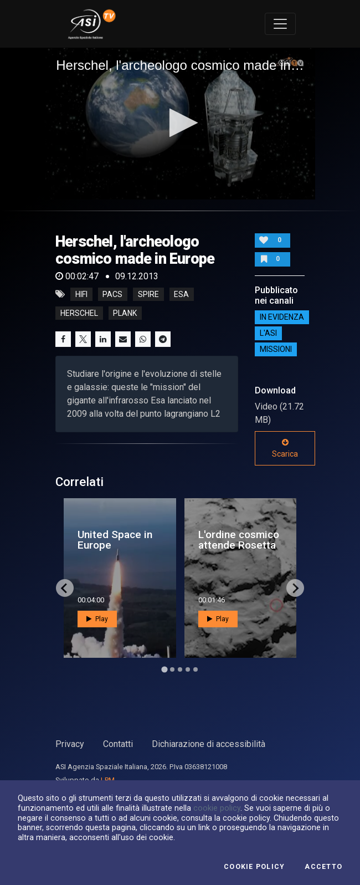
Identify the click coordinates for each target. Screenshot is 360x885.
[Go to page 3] (180, 669)
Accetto (323, 866)
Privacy (69, 744)
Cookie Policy (254, 866)
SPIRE (148, 294)
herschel (79, 313)
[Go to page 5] (195, 669)
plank (125, 313)
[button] (180, 122)
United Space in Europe (115, 539)
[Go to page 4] (188, 669)
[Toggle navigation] (280, 24)
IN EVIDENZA (282, 317)
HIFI (81, 294)
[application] (180, 123)
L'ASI (268, 333)
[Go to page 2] (172, 669)
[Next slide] (295, 588)
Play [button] (97, 619)
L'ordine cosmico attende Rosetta (238, 539)
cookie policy (216, 808)
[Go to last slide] (65, 588)
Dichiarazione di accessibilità (208, 744)
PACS (112, 294)
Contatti (118, 744)
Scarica (285, 448)
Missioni (276, 349)
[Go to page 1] (164, 670)
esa (181, 294)
